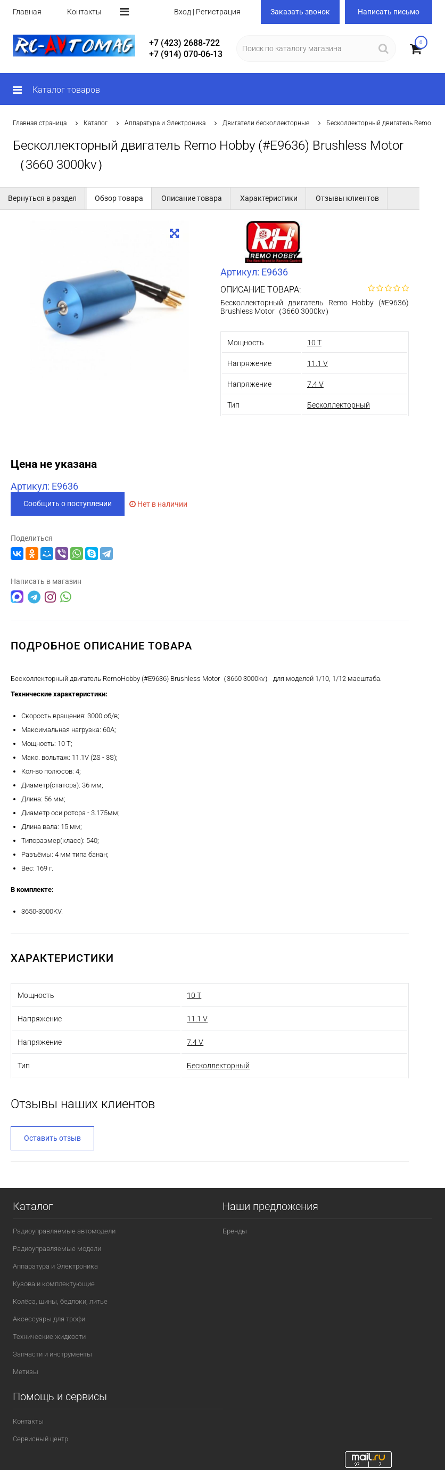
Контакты (84, 11)
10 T (314, 342)
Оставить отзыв (52, 1137)
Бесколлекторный (338, 405)
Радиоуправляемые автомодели (64, 1230)
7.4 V (315, 384)
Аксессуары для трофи (49, 1318)
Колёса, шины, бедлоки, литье (60, 1300)
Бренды (234, 1230)
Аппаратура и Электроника (165, 123)
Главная (27, 11)
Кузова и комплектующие (54, 1283)
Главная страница (40, 123)
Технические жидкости (49, 1335)
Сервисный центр (40, 1438)
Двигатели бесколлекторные (265, 123)
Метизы (25, 1371)
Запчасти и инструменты (52, 1353)
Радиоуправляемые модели (57, 1248)
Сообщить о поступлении (67, 503)
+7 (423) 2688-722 (184, 43)
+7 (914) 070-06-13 (185, 54)
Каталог (96, 123)
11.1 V (317, 363)
